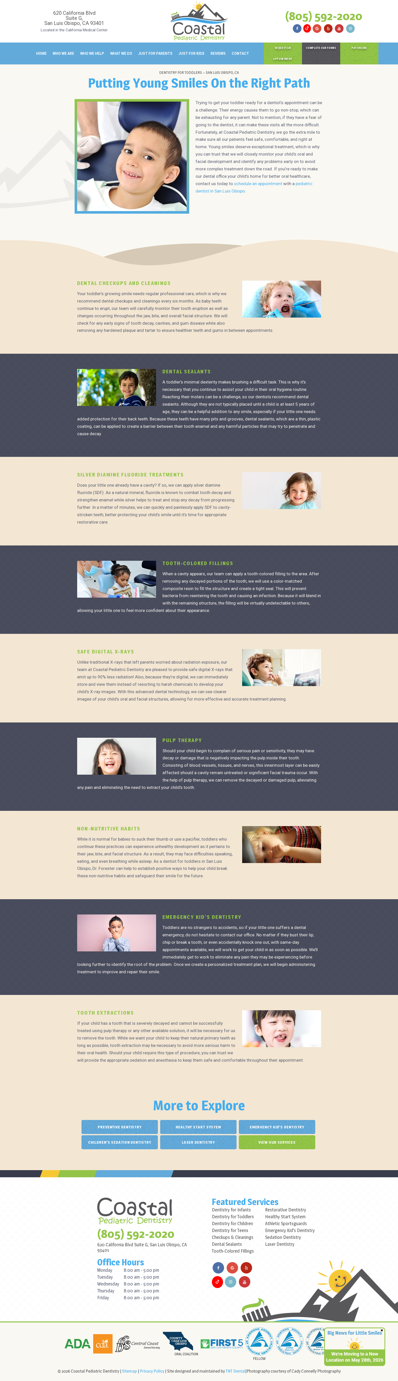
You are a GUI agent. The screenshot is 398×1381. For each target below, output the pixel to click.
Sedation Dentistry (283, 1237)
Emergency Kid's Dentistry (277, 1127)
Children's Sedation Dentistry (119, 1142)
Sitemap (129, 1371)
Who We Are (63, 53)
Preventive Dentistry (120, 1127)
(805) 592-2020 (323, 16)
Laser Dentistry (198, 1142)
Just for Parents (155, 53)
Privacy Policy (152, 1371)
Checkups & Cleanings (232, 1237)
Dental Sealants (227, 1244)
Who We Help (92, 53)
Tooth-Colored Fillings (233, 1251)
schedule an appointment (258, 183)
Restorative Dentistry (285, 1209)
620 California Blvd (74, 18)
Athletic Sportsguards (286, 1223)
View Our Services (277, 1142)
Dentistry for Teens (230, 1230)
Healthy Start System (198, 1127)
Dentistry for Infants (231, 1209)
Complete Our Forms (321, 47)
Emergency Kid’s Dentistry (290, 1230)
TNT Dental (235, 1371)
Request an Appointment (282, 53)
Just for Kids (191, 53)
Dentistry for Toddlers (233, 1216)
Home (41, 53)
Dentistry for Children (232, 1223)
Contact (240, 53)
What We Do (121, 53)
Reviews (218, 53)
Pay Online (359, 47)
